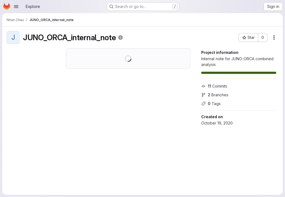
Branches (214, 94)
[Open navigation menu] (16, 6)
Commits (214, 86)
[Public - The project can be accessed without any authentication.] (120, 37)
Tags (211, 103)
